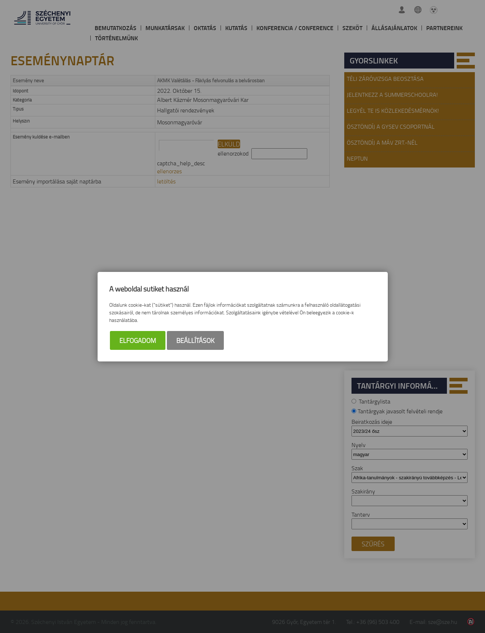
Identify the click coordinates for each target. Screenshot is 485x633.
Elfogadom (137, 340)
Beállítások (195, 340)
